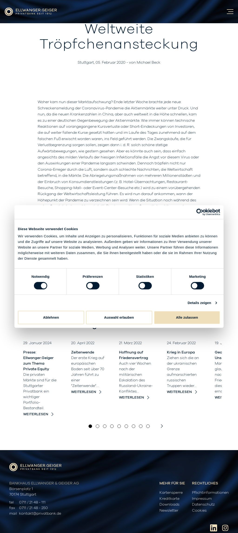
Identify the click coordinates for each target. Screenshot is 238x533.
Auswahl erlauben (119, 317)
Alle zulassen (187, 317)
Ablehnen (51, 317)
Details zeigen (199, 303)
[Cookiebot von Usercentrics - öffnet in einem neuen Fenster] (199, 212)
